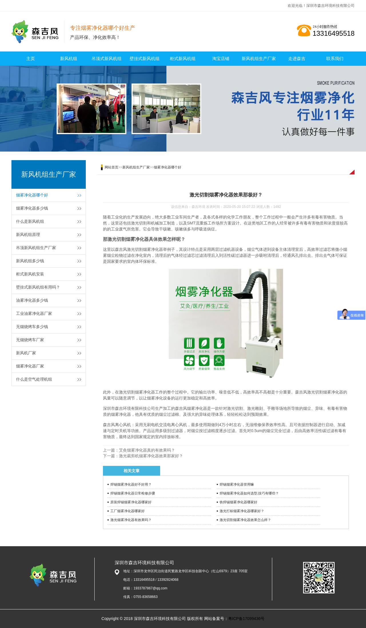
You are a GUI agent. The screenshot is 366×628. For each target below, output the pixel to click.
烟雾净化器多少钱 (32, 208)
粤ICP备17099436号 (246, 618)
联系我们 (334, 58)
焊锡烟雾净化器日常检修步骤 (132, 493)
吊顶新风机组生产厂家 (36, 247)
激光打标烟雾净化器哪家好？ (242, 511)
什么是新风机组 (30, 221)
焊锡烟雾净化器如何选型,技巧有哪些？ (249, 493)
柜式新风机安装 (30, 274)
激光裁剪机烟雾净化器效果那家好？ (151, 456)
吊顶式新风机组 (107, 58)
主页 (30, 58)
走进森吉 (296, 58)
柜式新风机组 (183, 58)
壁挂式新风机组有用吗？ (38, 287)
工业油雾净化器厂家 (34, 313)
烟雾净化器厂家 (30, 366)
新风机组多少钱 (30, 261)
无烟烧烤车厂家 (30, 339)
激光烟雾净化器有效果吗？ (131, 520)
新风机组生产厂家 (259, 58)
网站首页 (111, 167)
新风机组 (68, 58)
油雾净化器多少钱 (32, 300)
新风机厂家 (26, 353)
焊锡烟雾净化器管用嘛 (237, 484)
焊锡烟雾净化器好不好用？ (131, 484)
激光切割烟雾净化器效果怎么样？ (245, 520)
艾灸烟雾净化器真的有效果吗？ (147, 450)
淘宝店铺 (220, 58)
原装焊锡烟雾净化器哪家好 (131, 502)
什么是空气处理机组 (34, 379)
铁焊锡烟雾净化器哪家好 (238, 502)
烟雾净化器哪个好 (32, 195)
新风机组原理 (28, 234)
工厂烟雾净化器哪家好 (127, 511)
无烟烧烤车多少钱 (32, 326)
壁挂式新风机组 (145, 58)
